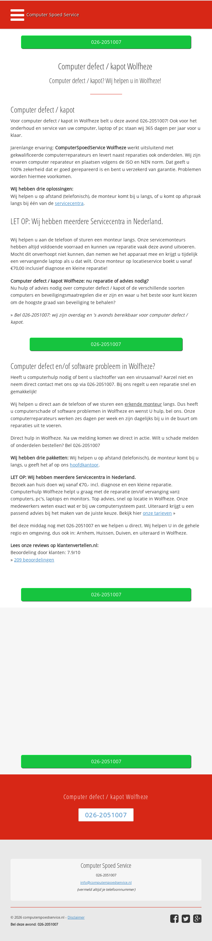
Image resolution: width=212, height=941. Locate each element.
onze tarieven (157, 513)
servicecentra (69, 203)
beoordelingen (34, 560)
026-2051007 (106, 42)
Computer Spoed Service (52, 15)
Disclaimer (76, 917)
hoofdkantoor (84, 465)
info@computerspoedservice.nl (106, 882)
